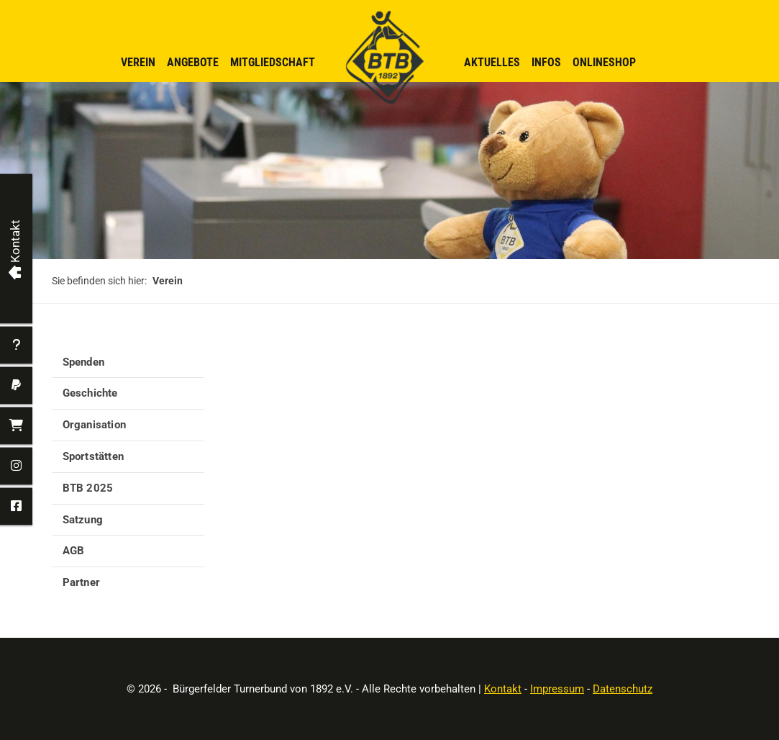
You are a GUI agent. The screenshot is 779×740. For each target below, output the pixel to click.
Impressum (557, 688)
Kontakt (502, 688)
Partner (81, 582)
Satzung (83, 519)
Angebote (193, 62)
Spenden (83, 362)
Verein (138, 62)
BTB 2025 (88, 488)
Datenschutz (622, 688)
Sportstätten (93, 456)
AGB (74, 550)
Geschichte (90, 393)
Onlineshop (604, 62)
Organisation (94, 424)
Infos (546, 62)
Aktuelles (492, 62)
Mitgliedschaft (272, 62)
